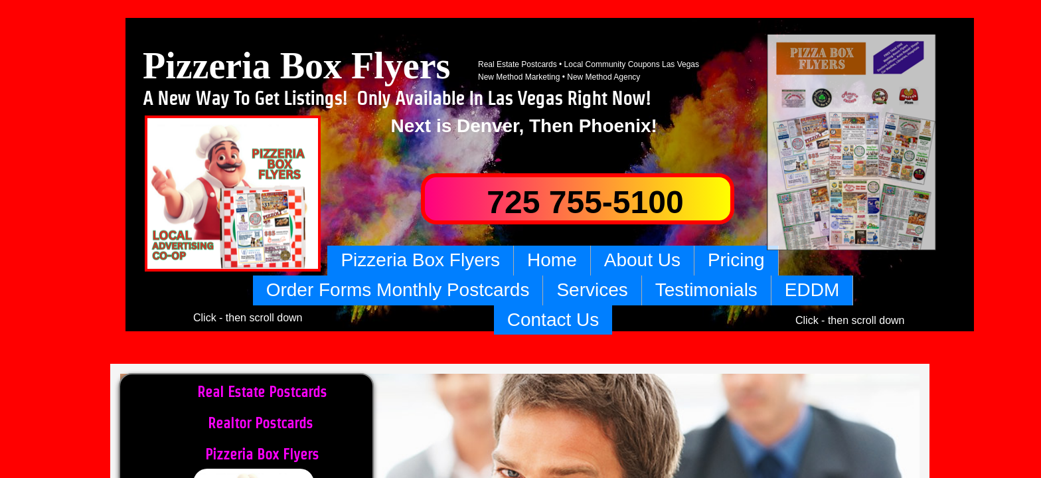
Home (552, 260)
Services (591, 289)
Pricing (736, 260)
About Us (642, 260)
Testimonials (706, 289)
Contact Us (553, 319)
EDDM (812, 289)
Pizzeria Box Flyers (420, 260)
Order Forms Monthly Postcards (398, 289)
